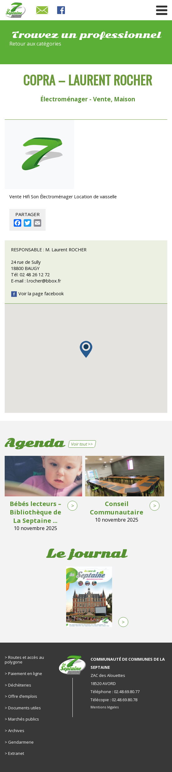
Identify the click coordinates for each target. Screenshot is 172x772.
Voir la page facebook (37, 294)
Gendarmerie (21, 742)
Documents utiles (24, 708)
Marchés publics (23, 719)
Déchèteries (19, 685)
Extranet (16, 753)
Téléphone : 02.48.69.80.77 (115, 691)
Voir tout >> (82, 444)
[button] (86, 349)
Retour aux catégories (35, 43)
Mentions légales (105, 707)
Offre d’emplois (22, 696)
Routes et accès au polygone (24, 659)
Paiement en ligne (25, 673)
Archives (16, 730)
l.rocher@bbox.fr (44, 281)
